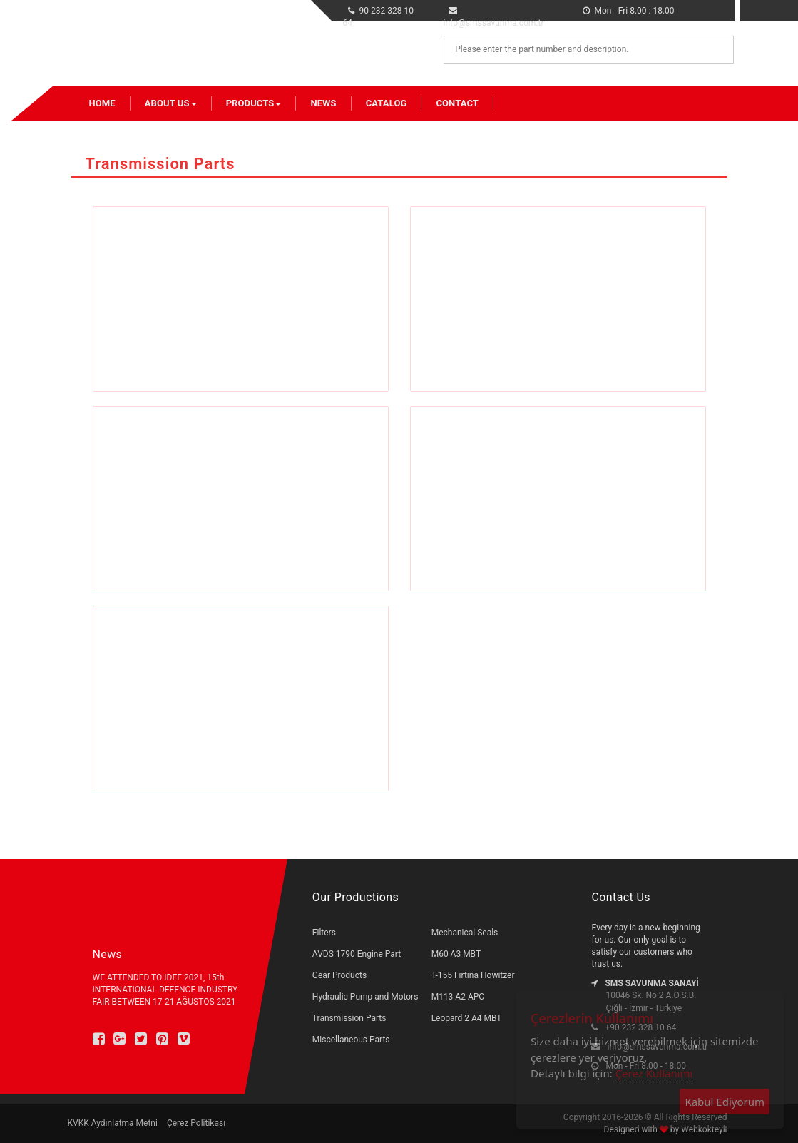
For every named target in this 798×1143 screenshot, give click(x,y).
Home (102, 103)
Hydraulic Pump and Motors (365, 997)
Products (254, 103)
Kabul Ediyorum (724, 1101)
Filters (324, 933)
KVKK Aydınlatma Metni (113, 1123)
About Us (171, 103)
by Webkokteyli (697, 1129)
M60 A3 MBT (456, 954)
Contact (457, 103)
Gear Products (339, 975)
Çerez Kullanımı (654, 1073)
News (323, 103)
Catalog (386, 103)
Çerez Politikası (196, 1123)
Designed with (632, 1129)
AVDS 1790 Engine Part (356, 954)
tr (704, 8)
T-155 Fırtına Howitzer (473, 975)
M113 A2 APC (457, 997)
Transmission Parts (349, 1018)
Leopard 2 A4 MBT (466, 1018)
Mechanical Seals (464, 933)
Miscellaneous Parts (351, 1040)
